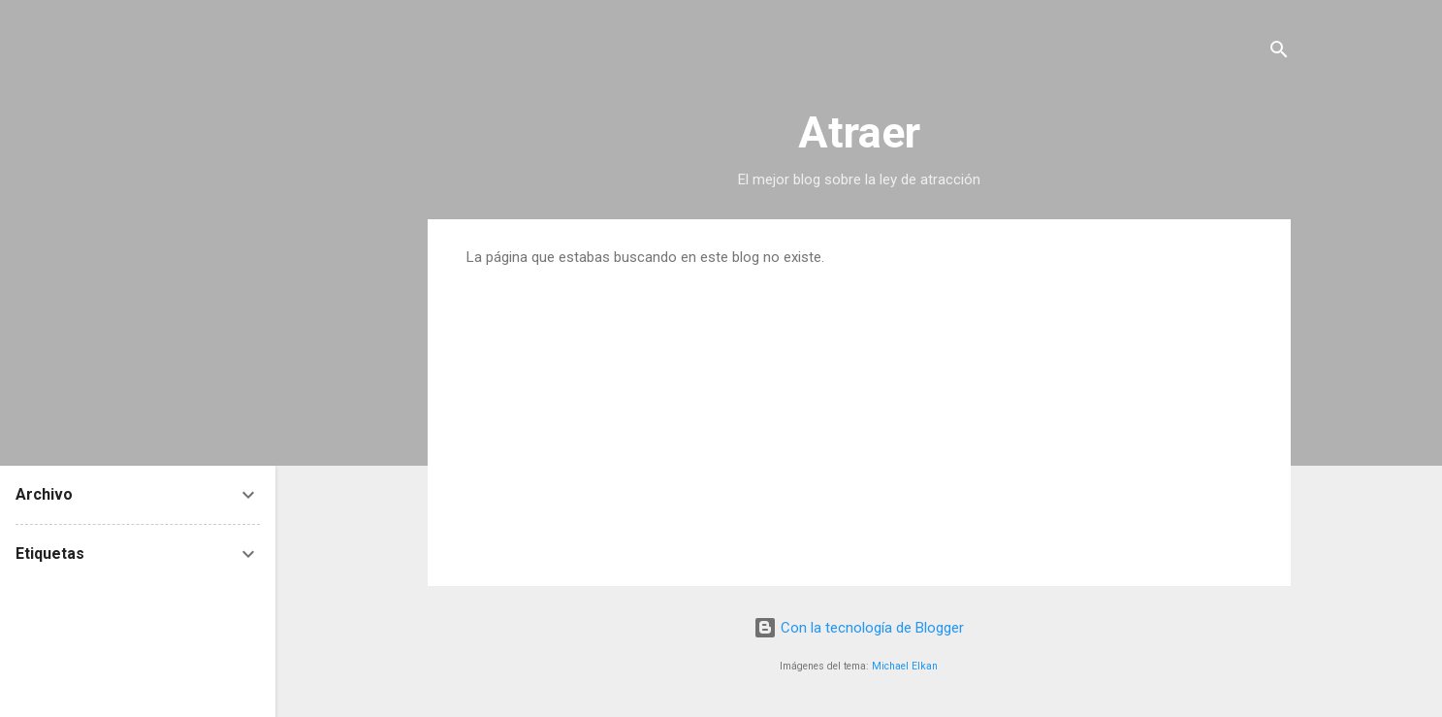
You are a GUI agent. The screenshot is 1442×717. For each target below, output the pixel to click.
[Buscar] (1279, 52)
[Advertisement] (859, 411)
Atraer (859, 132)
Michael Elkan (905, 666)
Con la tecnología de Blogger (858, 627)
